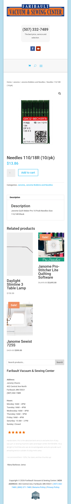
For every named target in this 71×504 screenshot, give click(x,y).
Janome (16, 82)
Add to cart (28, 172)
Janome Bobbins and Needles (33, 82)
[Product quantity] (11, 173)
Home (9, 82)
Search (60, 362)
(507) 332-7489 (35, 29)
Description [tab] (15, 197)
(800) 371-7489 (24, 487)
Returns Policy (39, 487)
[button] (59, 93)
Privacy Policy (53, 487)
